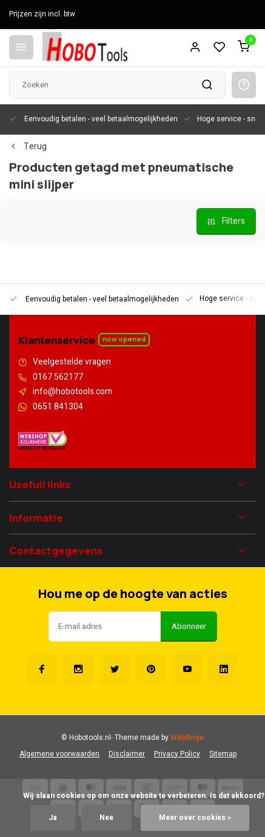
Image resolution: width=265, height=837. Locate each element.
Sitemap (222, 754)
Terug (28, 147)
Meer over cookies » (195, 818)
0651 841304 (58, 407)
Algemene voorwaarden (59, 754)
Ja (53, 818)
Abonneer (189, 626)
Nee (106, 818)
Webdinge (187, 738)
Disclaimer (127, 754)
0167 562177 (58, 377)
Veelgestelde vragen (72, 362)
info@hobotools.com (72, 392)
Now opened (124, 338)
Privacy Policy (177, 754)
